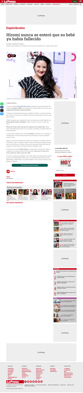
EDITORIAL (53, 368)
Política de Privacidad (41, 384)
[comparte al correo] (1, 113)
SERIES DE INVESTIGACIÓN (40, 369)
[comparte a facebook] (1, 107)
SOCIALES (24, 374)
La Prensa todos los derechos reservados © (14, 385)
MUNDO (10, 374)
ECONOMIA (10, 371)
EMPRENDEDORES (26, 371)
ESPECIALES (39, 371)
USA (9, 376)
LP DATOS (38, 374)
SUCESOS (10, 373)
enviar (65, 175)
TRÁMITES (39, 377)
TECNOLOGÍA (25, 376)
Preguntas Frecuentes (30, 385)
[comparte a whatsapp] (1, 104)
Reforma (22, 43)
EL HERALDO (67, 370)
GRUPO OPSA (67, 366)
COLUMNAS (53, 370)
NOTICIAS (10, 366)
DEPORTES (24, 368)
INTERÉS (24, 366)
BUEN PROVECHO (68, 374)
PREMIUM (38, 366)
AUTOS (23, 377)
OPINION (52, 366)
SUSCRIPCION (67, 377)
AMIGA (23, 373)
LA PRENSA (67, 368)
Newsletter (63, 384)
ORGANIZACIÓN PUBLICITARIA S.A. (14, 388)
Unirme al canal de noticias (30, 165)
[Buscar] (80, 4)
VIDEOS (38, 376)
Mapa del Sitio (70, 384)
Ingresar (75, 1)
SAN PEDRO (11, 370)
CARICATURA (53, 371)
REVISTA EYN (67, 376)
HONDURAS (11, 368)
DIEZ (65, 371)
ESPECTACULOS (26, 370)
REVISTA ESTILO (68, 373)
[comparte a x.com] (1, 110)
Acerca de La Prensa (29, 384)
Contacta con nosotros (53, 384)
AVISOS (38, 378)
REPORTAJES (39, 373)
